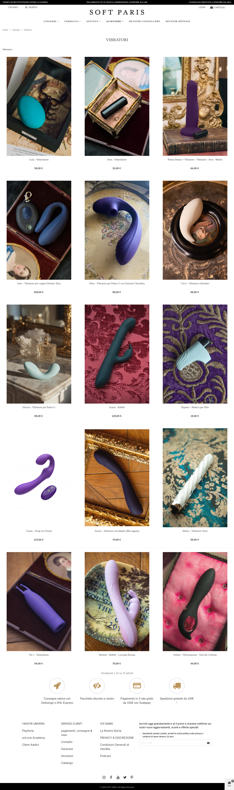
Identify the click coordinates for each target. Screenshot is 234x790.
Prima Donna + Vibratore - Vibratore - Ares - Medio (195, 159)
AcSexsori (113, 21)
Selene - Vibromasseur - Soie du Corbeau (195, 654)
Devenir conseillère (144, 21)
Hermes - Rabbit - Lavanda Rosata (117, 654)
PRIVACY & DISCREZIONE (117, 737)
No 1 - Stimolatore (39, 654)
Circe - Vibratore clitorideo (195, 283)
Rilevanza (8, 49)
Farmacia (71, 21)
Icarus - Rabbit (117, 407)
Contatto (66, 742)
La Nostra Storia (110, 730)
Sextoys (92, 21)
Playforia (28, 730)
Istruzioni (67, 756)
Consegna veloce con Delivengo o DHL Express (57, 700)
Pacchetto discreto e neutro (97, 698)
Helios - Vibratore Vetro (195, 531)
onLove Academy (33, 737)
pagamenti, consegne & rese (76, 733)
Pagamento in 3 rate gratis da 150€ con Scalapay (136, 700)
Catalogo (67, 763)
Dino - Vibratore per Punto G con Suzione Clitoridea (117, 283)
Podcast (105, 756)
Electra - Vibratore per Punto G (39, 407)
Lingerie (50, 21)
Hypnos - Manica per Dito (195, 407)
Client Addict (30, 744)
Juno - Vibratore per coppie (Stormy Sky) (39, 283)
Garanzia (67, 749)
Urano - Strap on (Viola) (39, 531)
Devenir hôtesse (178, 21)
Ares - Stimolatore (117, 159)
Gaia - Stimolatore (39, 159)
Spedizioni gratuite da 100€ (177, 698)
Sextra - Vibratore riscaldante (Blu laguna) (117, 531)
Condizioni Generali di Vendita (114, 747)
